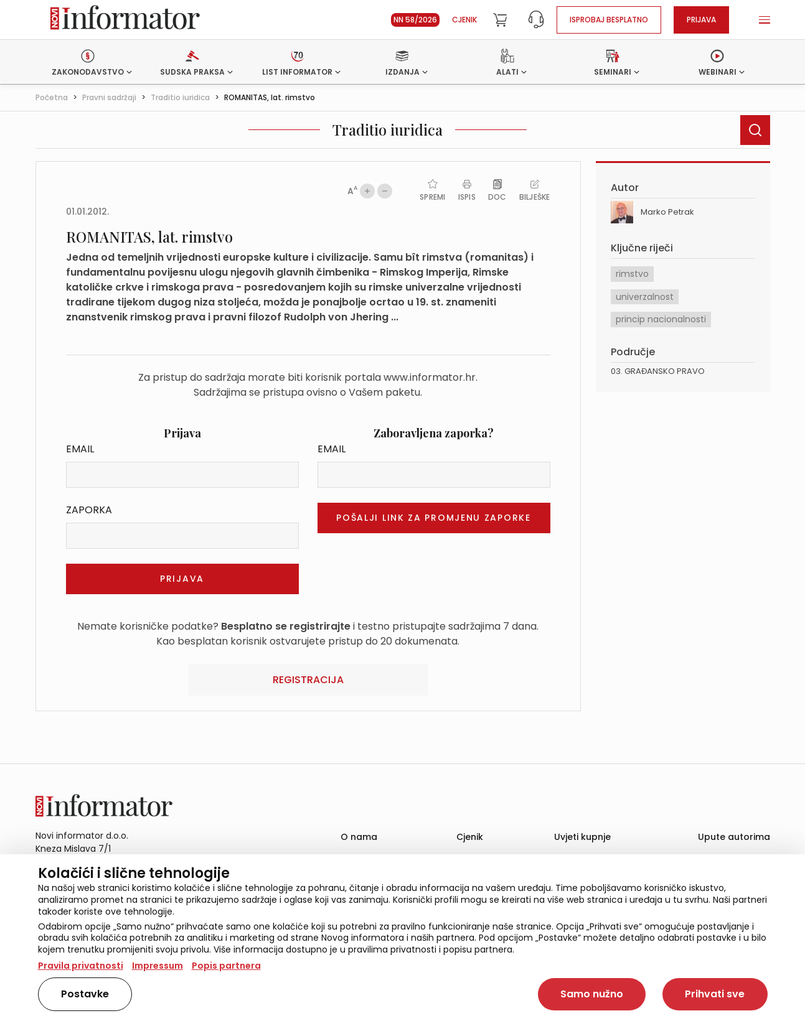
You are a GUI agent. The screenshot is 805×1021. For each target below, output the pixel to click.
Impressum (157, 965)
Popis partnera (226, 965)
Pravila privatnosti (80, 965)
